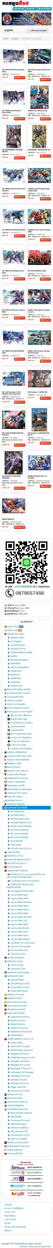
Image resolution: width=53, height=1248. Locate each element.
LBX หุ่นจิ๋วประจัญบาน (15, 863)
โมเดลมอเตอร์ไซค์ (13, 697)
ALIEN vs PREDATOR (15, 752)
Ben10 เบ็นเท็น (12, 767)
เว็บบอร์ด (8, 1204)
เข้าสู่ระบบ (31, 9)
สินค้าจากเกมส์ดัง (13, 700)
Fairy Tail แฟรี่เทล (13, 797)
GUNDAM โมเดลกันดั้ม (31, 39)
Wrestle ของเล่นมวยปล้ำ (16, 1142)
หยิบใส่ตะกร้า (19, 77)
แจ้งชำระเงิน (10, 1212)
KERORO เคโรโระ (14, 856)
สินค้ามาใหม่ (13, 626)
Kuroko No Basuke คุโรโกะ (17, 859)
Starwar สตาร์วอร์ (13, 1094)
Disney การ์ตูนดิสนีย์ (14, 782)
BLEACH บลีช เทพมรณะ (16, 771)
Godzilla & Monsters (14, 804)
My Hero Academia (14, 957)
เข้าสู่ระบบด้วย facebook (15, 1227)
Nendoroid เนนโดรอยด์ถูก (17, 972)
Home (5, 39)
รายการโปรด (10, 1219)
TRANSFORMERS (14, 1105)
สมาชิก (7, 1223)
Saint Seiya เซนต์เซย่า (15, 1006)
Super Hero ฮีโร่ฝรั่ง (14, 1013)
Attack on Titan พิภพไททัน (17, 760)
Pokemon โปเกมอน (14, 994)
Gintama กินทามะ (13, 800)
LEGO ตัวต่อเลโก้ (13, 867)
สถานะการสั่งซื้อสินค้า (14, 1208)
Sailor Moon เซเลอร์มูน (15, 1002)
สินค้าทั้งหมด (10, 1216)
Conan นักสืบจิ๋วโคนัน (15, 774)
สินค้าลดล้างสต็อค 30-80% (17, 689)
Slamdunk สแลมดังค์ (14, 1009)
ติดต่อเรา (8, 1230)
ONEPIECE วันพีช (13, 976)
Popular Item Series (14, 634)
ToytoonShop (20, 1244)
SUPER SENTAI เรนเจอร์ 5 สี (18, 1039)
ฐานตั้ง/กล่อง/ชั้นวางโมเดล (17, 693)
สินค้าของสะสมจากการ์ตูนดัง (18, 711)
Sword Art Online (13, 1098)
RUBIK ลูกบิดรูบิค (13, 1150)
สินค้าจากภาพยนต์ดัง (14, 704)
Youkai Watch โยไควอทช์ (16, 1146)
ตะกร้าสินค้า (45, 9)
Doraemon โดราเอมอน (15, 793)
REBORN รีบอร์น (13, 998)
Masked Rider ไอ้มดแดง (16, 870)
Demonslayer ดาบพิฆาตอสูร (18, 789)
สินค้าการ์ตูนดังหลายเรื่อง (16, 708)
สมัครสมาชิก (19, 9)
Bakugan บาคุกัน (13, 763)
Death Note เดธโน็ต (14, 785)
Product (15, 39)
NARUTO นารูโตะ (13, 961)
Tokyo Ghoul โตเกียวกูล (16, 1102)
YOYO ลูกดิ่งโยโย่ (13, 1153)
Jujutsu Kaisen (12, 852)
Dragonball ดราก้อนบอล (16, 778)
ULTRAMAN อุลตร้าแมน (16, 1109)
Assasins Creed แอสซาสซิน (18, 756)
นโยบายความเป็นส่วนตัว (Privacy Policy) (35, 1247)
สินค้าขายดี (13, 630)
